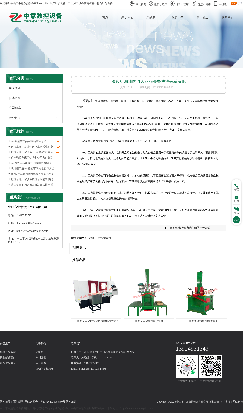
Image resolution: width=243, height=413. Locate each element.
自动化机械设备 (45, 368)
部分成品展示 (8, 363)
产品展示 (5, 343)
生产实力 (41, 363)
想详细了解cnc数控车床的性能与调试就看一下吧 (31, 170)
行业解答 (15, 117)
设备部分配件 (8, 357)
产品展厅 (152, 17)
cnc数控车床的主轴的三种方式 (28, 141)
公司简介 (41, 352)
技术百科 (15, 98)
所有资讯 (15, 88)
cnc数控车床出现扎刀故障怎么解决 (31, 163)
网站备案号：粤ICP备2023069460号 (45, 401)
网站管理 (17, 401)
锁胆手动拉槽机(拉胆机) (203, 321)
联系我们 (227, 17)
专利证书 (41, 357)
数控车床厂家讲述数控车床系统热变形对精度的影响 (30, 148)
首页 (105, 17)
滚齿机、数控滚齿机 (99, 238)
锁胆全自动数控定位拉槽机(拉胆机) (97, 321)
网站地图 (5, 401)
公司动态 (15, 107)
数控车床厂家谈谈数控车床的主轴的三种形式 (30, 181)
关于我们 (127, 17)
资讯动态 (202, 17)
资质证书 (177, 17)
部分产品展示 (8, 352)
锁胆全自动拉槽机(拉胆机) (150, 321)
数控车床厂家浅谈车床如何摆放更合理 (30, 154)
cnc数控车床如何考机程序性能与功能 (32, 174)
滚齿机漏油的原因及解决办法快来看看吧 (30, 186)
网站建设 (238, 401)
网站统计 (71, 401)
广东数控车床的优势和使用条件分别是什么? (30, 159)
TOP (236, 219)
